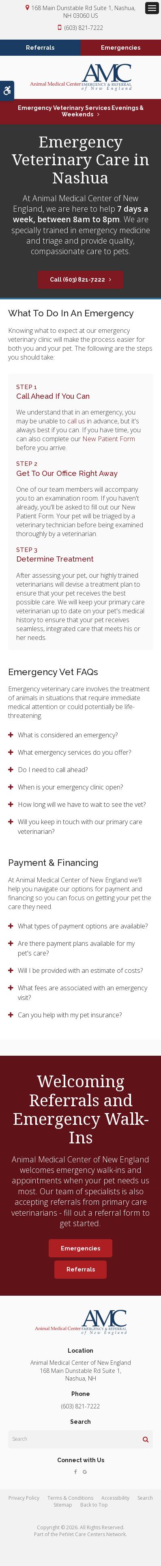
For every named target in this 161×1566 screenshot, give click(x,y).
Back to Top (94, 1504)
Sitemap (63, 1504)
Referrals (40, 47)
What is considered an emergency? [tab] (68, 734)
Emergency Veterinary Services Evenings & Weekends (81, 111)
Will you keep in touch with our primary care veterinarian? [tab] (80, 826)
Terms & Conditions (70, 1497)
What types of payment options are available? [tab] (83, 926)
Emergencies (120, 47)
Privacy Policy (24, 1497)
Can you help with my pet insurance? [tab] (70, 1014)
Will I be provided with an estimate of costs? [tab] (81, 970)
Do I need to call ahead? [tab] (53, 769)
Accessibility (115, 1497)
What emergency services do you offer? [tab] (74, 752)
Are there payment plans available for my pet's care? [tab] (76, 948)
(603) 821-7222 (83, 28)
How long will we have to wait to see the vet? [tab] (82, 804)
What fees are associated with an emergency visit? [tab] (82, 992)
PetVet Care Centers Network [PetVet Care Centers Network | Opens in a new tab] (92, 1534)
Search (145, 1497)
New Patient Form (108, 438)
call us (76, 421)
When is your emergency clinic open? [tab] (70, 787)
